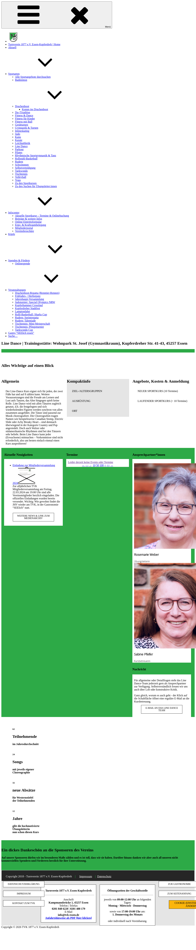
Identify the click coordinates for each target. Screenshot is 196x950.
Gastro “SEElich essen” (21, 332)
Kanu (18, 137)
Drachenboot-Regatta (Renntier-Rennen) (37, 292)
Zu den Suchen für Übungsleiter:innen (36, 186)
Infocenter (39, 212)
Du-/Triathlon (22, 112)
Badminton (21, 79)
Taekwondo (21, 170)
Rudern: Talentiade (25, 320)
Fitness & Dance (24, 115)
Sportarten (39, 73)
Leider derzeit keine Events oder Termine (90, 462)
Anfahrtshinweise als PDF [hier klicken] (68, 917)
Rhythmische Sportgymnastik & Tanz (35, 155)
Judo (17, 133)
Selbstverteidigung (25, 167)
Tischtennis (21, 173)
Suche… (13, 336)
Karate (18, 140)
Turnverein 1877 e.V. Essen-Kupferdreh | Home (34, 44)
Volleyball (20, 177)
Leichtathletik (22, 143)
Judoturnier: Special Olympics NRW (35, 302)
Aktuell (12, 47)
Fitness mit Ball (23, 121)
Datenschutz (104, 876)
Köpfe (11, 234)
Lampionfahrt (22, 311)
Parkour (19, 149)
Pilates (18, 152)
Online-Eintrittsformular (28, 221)
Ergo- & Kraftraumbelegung (30, 224)
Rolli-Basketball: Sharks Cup (31, 314)
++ (108, 465)
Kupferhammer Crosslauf (29, 305)
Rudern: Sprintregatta (27, 317)
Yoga (18, 180)
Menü (57, 15)
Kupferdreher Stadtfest (27, 308)
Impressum (85, 876)
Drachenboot (47, 106)
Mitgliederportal (24, 228)
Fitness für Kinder (25, 118)
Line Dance (21, 146)
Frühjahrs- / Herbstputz (27, 296)
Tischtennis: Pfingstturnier (29, 326)
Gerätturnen (21, 124)
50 (97, 465)
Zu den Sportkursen (26, 183)
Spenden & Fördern (44, 260)
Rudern (19, 161)
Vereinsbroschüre (24, 231)
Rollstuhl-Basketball (26, 158)
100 (102, 465)
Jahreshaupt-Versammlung (29, 299)
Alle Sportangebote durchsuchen (33, 76)
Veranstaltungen (42, 289)
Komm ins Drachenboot (35, 109)
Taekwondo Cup (24, 329)
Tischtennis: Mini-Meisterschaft (32, 323)
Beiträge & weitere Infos (28, 218)
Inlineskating (22, 130)
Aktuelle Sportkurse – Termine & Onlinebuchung (42, 215)
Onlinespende (22, 263)
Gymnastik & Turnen (26, 127)
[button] (98, 391)
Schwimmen (22, 164)
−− (87, 465)
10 (94, 465)
